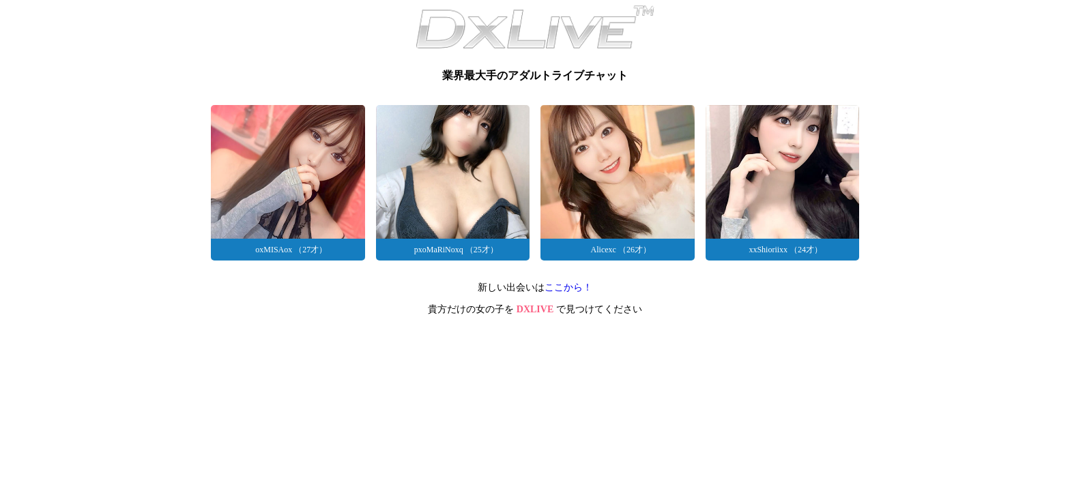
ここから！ (568, 287)
